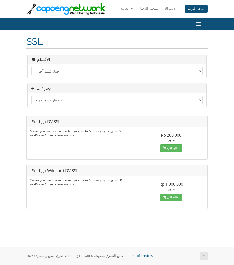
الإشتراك (170, 8)
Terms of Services (140, 256)
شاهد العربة (196, 9)
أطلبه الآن (171, 148)
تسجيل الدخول (148, 8)
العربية (126, 8)
